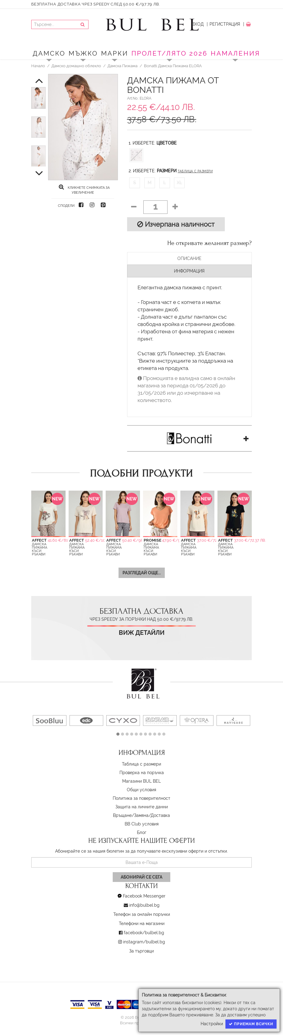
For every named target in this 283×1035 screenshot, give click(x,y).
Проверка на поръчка (141, 772)
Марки (114, 53)
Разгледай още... (142, 572)
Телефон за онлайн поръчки (141, 914)
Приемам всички (251, 1024)
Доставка (160, 815)
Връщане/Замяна (131, 815)
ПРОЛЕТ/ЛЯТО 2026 (169, 53)
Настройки (212, 1023)
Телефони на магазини (141, 923)
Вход (198, 24)
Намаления (235, 53)
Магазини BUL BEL (141, 781)
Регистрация (224, 24)
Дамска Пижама (123, 65)
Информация (189, 271)
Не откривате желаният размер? (209, 243)
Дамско (49, 53)
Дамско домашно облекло (76, 65)
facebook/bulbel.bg (144, 932)
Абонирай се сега (141, 877)
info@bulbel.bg (144, 905)
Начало (38, 65)
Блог (141, 832)
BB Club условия (142, 823)
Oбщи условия (141, 789)
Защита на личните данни (141, 806)
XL (179, 182)
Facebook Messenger (144, 896)
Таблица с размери (195, 171)
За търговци (141, 951)
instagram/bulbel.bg (144, 941)
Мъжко (83, 53)
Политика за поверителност (141, 798)
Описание (189, 258)
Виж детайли (141, 632)
